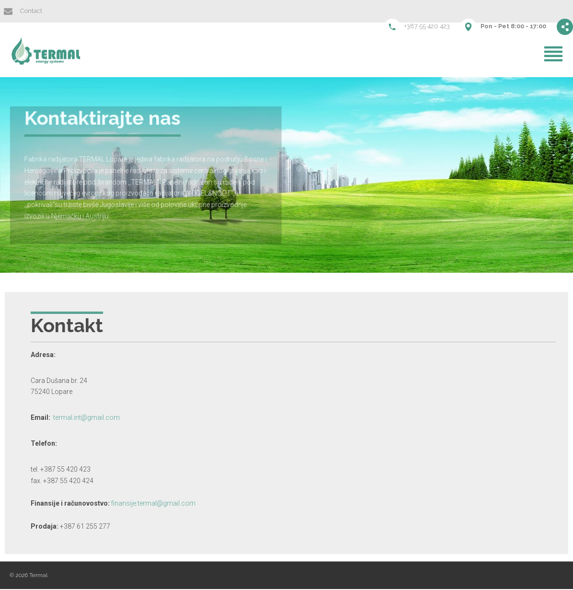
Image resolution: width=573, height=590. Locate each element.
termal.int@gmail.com (101, 418)
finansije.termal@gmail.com (168, 504)
